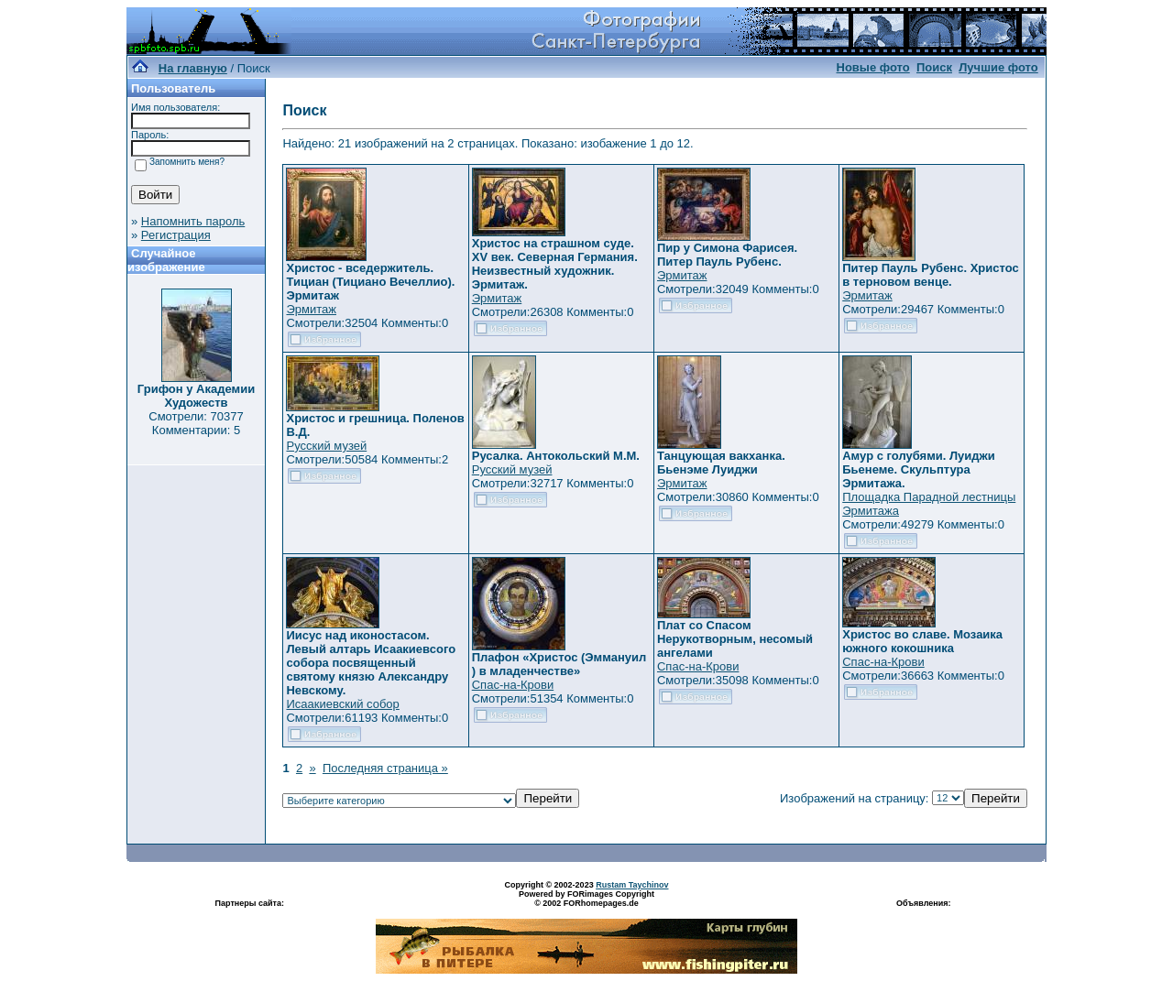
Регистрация (176, 235)
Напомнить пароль (193, 221)
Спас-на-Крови (513, 685)
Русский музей (326, 445)
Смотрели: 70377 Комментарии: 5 (195, 423)
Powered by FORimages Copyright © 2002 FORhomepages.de (586, 898)
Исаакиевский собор (342, 704)
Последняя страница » (385, 768)
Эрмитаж (311, 309)
